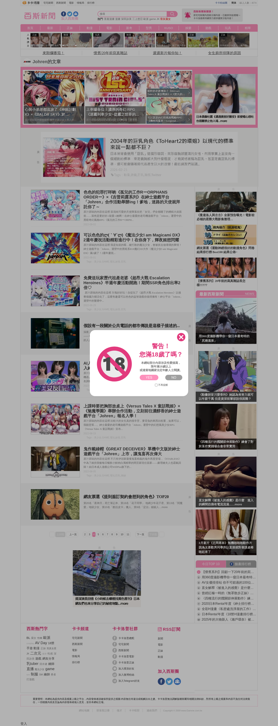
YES (149, 377)
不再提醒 (161, 385)
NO (173, 377)
